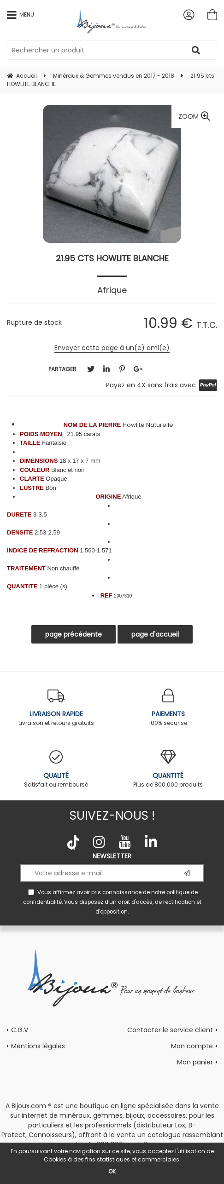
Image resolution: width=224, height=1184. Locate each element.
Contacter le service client (170, 1030)
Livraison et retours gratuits (56, 708)
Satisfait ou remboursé (56, 769)
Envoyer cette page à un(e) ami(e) (112, 347)
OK (112, 1171)
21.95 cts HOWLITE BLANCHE (112, 258)
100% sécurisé (168, 708)
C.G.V (19, 1030)
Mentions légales (38, 1046)
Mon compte (192, 1046)
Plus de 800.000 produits (168, 769)
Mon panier (195, 1062)
